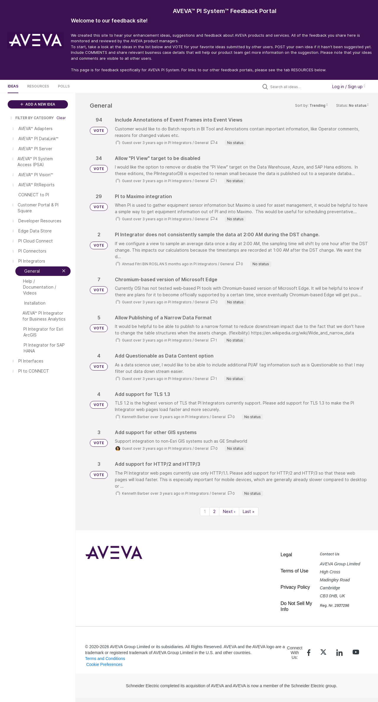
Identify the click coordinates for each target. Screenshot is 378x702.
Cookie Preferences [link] (104, 664)
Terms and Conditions (105, 658)
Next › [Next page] (229, 511)
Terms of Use (294, 570)
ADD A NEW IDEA (37, 104)
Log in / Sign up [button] (348, 86)
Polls (64, 86)
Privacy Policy (295, 587)
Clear (61, 118)
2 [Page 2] (214, 511)
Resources (38, 86)
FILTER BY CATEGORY (31, 118)
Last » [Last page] (249, 511)
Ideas (13, 86)
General (201, 142)
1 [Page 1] (205, 511)
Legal (286, 554)
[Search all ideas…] (298, 86)
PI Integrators (180, 142)
